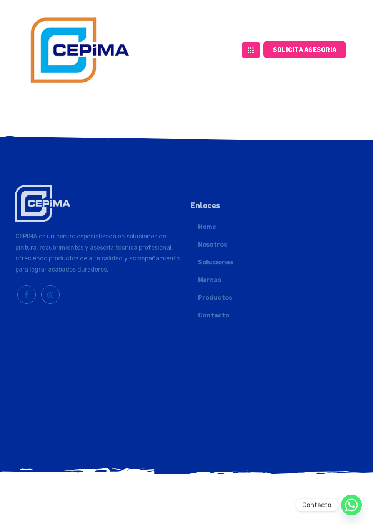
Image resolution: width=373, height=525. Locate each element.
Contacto (213, 366)
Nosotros (212, 296)
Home (207, 278)
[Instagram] (50, 332)
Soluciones (215, 313)
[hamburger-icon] (251, 45)
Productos (215, 349)
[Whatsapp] (351, 505)
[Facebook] (26, 332)
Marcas (209, 331)
